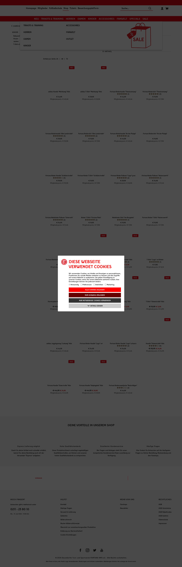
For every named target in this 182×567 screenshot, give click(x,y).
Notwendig (74, 285)
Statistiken (98, 285)
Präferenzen (86, 285)
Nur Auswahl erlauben (95, 295)
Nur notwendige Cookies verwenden (95, 300)
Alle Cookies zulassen (94, 290)
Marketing (109, 285)
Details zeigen (95, 305)
